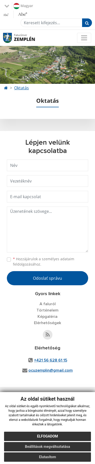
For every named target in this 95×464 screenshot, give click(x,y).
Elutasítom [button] (47, 457)
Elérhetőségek (47, 323)
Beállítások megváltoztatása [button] (47, 447)
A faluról (48, 304)
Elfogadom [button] (47, 436)
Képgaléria (47, 317)
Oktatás (21, 88)
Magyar (23, 6)
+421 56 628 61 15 (50, 360)
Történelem (47, 310)
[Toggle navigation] (84, 38)
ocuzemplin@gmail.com (50, 370)
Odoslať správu (47, 278)
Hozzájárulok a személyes (43, 261)
